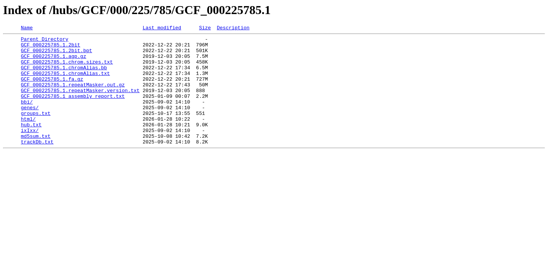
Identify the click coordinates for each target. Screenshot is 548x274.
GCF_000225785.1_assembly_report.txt (73, 109)
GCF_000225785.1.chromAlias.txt (65, 82)
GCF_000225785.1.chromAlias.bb (64, 75)
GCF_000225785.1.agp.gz (53, 61)
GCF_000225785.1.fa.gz (52, 89)
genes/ (30, 123)
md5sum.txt (36, 157)
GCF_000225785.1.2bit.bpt (56, 54)
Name (27, 28)
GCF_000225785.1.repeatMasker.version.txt (80, 102)
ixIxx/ (30, 150)
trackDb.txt (37, 164)
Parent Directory (44, 41)
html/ (28, 137)
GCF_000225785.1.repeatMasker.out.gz (73, 95)
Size (205, 28)
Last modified (162, 28)
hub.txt (31, 143)
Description (233, 28)
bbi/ (27, 116)
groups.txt (36, 130)
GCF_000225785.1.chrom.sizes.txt (67, 68)
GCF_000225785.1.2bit (50, 48)
